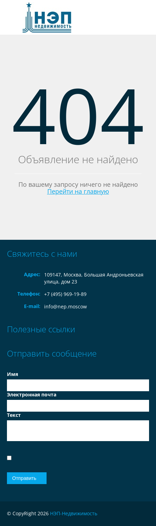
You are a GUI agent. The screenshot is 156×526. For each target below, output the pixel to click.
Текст (14, 415)
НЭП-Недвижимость (73, 513)
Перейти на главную (78, 191)
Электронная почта (31, 394)
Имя (12, 374)
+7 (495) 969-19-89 (65, 294)
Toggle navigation (13, 17)
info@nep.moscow (65, 306)
